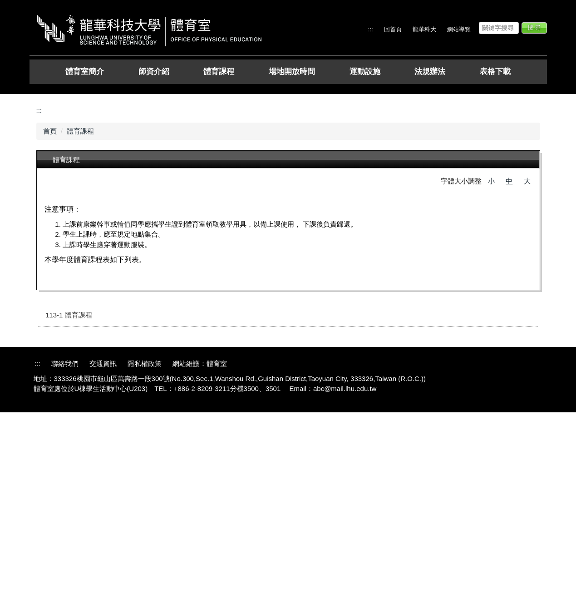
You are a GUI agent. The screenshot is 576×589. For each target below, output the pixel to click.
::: (370, 29)
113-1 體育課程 (68, 492)
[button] (36, 90)
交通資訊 (103, 540)
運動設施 (365, 71)
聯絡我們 (65, 540)
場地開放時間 (292, 71)
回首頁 (393, 29)
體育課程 (218, 71)
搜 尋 (534, 27)
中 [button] (509, 357)
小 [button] (491, 357)
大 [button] (527, 357)
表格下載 (495, 71)
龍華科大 (424, 29)
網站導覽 (459, 29)
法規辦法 (429, 71)
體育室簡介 (84, 71)
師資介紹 (153, 71)
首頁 (50, 308)
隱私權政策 (145, 540)
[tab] (277, 259)
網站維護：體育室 (199, 540)
